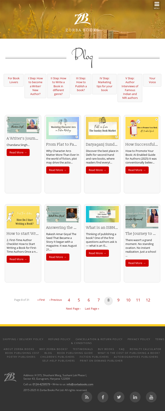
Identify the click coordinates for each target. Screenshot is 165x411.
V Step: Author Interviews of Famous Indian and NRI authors (130, 88)
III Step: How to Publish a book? (81, 84)
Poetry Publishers (21, 356)
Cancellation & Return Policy (99, 339)
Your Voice (152, 80)
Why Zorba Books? (53, 349)
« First (41, 300)
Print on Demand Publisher (101, 360)
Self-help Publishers (58, 360)
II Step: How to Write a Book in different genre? (58, 86)
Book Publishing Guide (75, 352)
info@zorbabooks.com (80, 384)
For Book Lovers (14, 80)
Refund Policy (59, 339)
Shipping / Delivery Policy (23, 339)
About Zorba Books (19, 349)
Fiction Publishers (94, 356)
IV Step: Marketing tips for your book (104, 84)
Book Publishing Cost (22, 352)
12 (148, 300)
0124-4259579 (41, 384)
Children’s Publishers (57, 356)
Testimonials (83, 349)
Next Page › (73, 308)
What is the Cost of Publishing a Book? (129, 352)
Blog (48, 352)
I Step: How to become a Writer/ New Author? (35, 86)
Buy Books (106, 349)
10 (128, 300)
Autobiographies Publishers (136, 356)
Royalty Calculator (145, 349)
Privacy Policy (139, 339)
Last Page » (92, 308)
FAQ (122, 349)
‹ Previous (55, 300)
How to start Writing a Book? (33, 233)
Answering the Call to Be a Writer (76, 227)
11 (138, 300)
